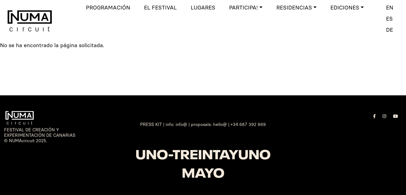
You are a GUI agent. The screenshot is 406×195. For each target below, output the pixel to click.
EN (389, 7)
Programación (108, 7)
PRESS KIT (151, 124)
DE (389, 30)
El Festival (160, 7)
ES (389, 18)
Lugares (203, 7)
